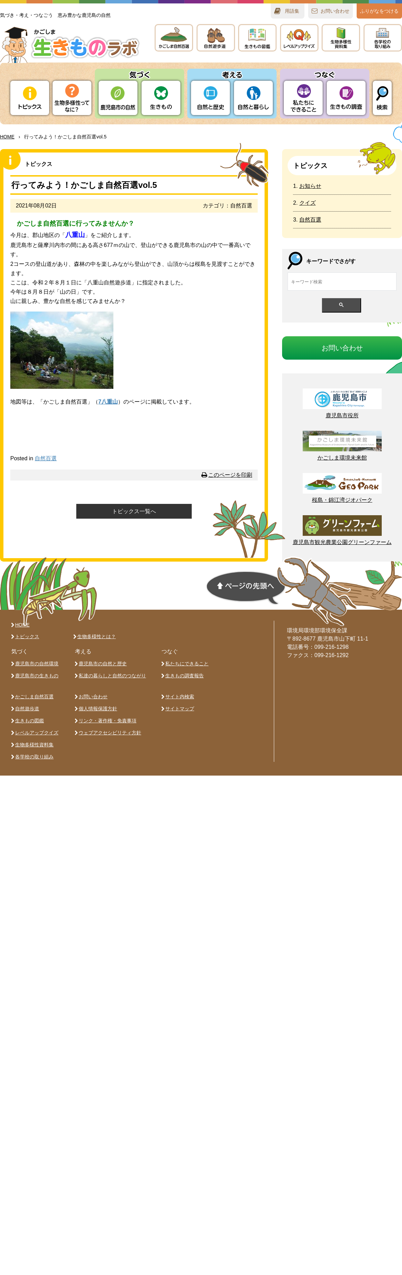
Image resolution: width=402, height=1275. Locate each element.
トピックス (29, 98)
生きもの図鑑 (29, 720)
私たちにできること (187, 663)
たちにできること (303, 98)
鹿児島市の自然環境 (36, 663)
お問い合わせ (93, 696)
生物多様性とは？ (96, 636)
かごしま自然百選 (34, 696)
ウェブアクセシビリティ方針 (110, 732)
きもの (257, 38)
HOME (7, 136)
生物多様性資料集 (34, 744)
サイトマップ (179, 708)
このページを (230, 475)
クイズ (307, 203)
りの (118, 98)
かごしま (174, 38)
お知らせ (310, 186)
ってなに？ (72, 98)
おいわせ (335, 11)
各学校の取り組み (34, 756)
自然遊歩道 (27, 708)
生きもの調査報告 (184, 675)
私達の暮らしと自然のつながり (112, 675)
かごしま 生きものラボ (69, 44)
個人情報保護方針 (98, 708)
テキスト (341, 38)
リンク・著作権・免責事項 (107, 720)
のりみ (383, 38)
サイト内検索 (179, 696)
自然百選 (46, 458)
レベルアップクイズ (299, 38)
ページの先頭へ (246, 588)
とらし (253, 98)
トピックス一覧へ (134, 511)
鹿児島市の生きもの (36, 675)
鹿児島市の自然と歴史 (103, 663)
